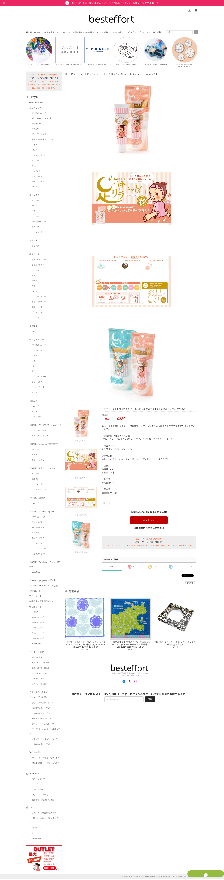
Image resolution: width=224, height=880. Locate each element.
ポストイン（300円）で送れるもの (45, 758)
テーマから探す (36, 652)
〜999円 (35, 613)
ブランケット (37, 313)
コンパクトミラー (39, 297)
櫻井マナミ (34, 196)
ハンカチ (35, 201)
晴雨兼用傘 (36, 124)
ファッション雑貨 (39, 431)
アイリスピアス (38, 523)
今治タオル (36, 172)
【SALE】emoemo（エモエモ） (44, 444)
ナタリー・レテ (36, 340)
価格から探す (35, 607)
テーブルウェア (38, 182)
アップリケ (36, 417)
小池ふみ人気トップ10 (41, 745)
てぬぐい (35, 129)
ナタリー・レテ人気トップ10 (43, 724)
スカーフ (35, 227)
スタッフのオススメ (38, 692)
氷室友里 (33, 241)
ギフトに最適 (37, 658)
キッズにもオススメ (40, 674)
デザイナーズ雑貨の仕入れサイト (46, 813)
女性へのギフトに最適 (40, 663)
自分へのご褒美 (38, 679)
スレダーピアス (38, 539)
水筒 (33, 276)
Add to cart (149, 520)
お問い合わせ (37, 790)
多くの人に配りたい (40, 684)
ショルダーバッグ (39, 222)
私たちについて (38, 780)
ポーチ (34, 206)
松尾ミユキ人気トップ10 (41, 719)
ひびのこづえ (35, 108)
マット (34, 393)
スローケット (37, 308)
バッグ (34, 150)
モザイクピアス (38, 528)
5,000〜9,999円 (38, 639)
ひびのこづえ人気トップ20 (42, 703)
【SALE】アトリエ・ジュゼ (42, 469)
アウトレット (35, 597)
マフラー (35, 161)
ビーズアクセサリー (40, 135)
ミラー (34, 455)
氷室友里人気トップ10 (41, 709)
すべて (112, 567)
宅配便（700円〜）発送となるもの (45, 764)
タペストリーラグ (39, 388)
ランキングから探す (38, 698)
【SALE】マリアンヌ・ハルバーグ (45, 425)
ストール (35, 145)
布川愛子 (33, 326)
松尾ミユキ (34, 255)
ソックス (35, 246)
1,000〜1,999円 (38, 618)
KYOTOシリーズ (38, 517)
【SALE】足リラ (37, 591)
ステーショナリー (39, 177)
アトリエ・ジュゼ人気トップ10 (44, 739)
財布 (33, 372)
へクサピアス (37, 533)
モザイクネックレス (40, 554)
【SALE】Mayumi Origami (41, 512)
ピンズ (34, 412)
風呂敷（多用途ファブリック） (44, 140)
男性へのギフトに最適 (40, 668)
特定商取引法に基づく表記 (43, 801)
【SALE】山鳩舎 (37, 498)
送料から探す (35, 753)
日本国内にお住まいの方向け (149, 528)
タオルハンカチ (38, 265)
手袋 (33, 166)
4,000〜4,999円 (38, 634)
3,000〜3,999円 (38, 628)
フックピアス (37, 544)
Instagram (36, 839)
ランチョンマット (39, 490)
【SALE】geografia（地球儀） (43, 581)
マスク (34, 187)
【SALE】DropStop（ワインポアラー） (44, 565)
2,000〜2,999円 (38, 623)
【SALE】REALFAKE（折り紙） (44, 586)
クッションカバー (39, 233)
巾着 (33, 212)
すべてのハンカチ (39, 114)
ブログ (35, 785)
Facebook (36, 828)
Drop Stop (36, 573)
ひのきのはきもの (39, 156)
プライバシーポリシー (41, 795)
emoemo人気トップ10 (40, 714)
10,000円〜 (36, 644)
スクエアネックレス (40, 549)
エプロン (35, 479)
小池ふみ (33, 401)
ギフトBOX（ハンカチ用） (42, 119)
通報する (190, 583)
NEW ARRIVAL (36, 103)
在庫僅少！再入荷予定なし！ (42, 602)
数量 (103, 504)
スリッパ (35, 318)
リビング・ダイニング (40, 436)
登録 (150, 699)
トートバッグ (37, 217)
